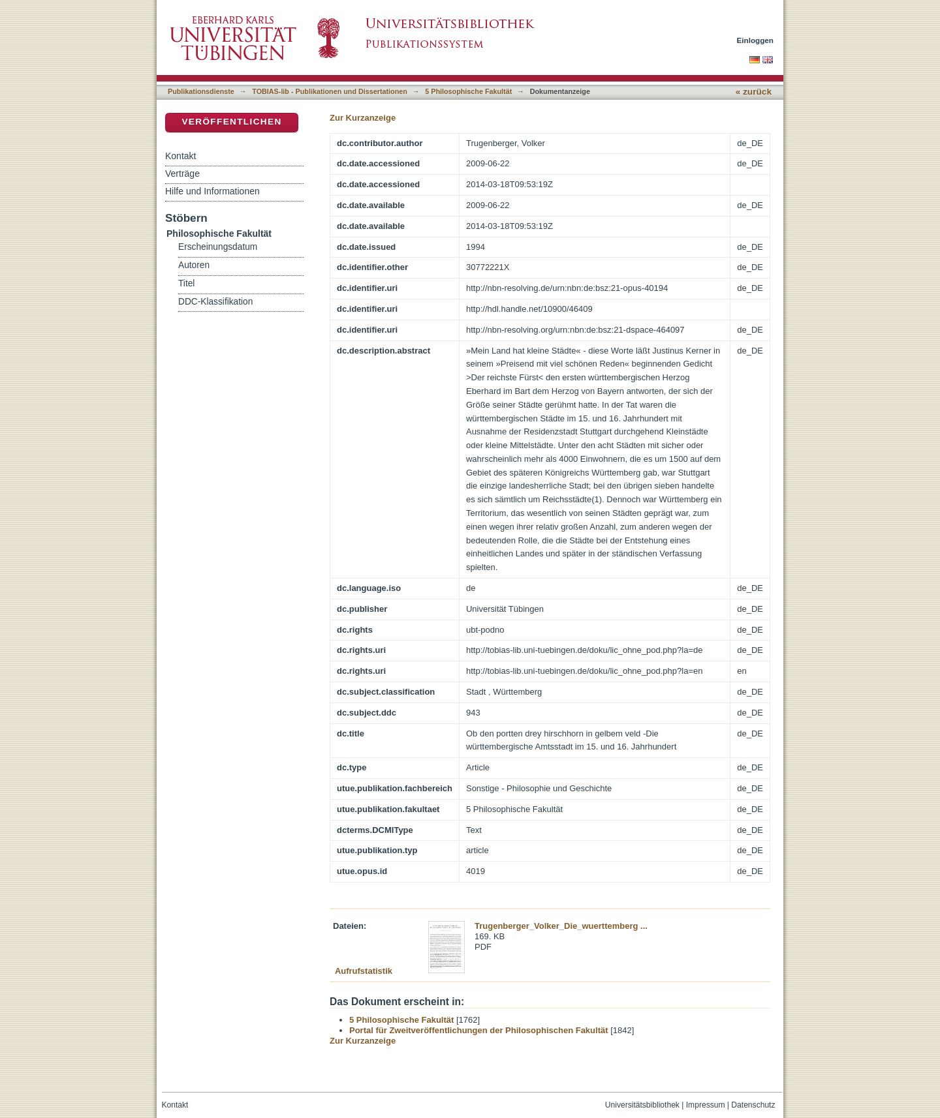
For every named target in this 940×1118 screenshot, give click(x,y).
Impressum (705, 1105)
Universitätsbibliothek (642, 1105)
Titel (186, 283)
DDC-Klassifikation (215, 302)
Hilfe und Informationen (212, 191)
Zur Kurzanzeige (363, 118)
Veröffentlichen (231, 122)
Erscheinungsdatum (217, 247)
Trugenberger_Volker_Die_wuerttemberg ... (561, 926)
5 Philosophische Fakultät (468, 91)
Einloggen (755, 40)
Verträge (182, 173)
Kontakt (180, 156)
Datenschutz (753, 1105)
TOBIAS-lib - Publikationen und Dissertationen (329, 91)
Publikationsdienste (201, 91)
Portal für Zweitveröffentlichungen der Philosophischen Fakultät (478, 1030)
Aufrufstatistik (363, 971)
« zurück (754, 92)
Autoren (194, 265)
